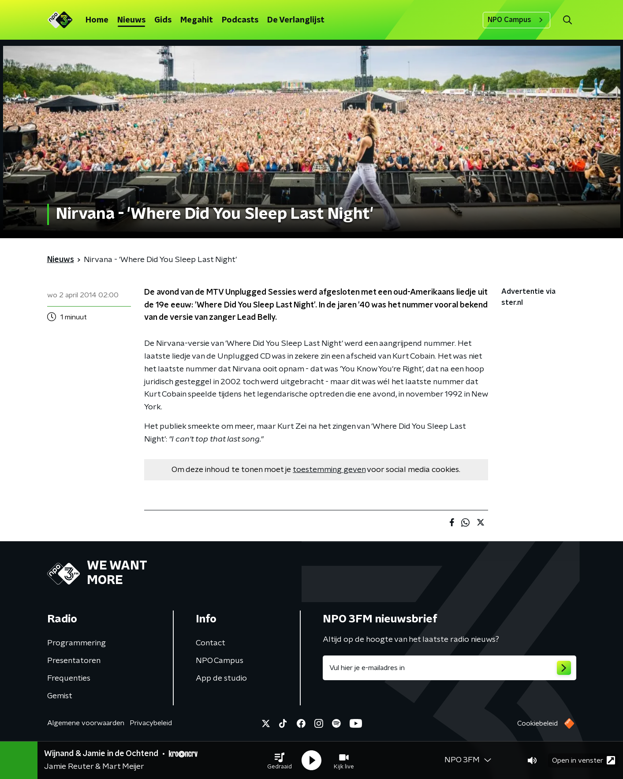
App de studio (221, 678)
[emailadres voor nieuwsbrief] (449, 667)
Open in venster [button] (583, 760)
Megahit (196, 20)
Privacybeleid (151, 723)
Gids (163, 20)
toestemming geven (329, 470)
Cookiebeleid (537, 723)
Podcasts (240, 20)
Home (97, 20)
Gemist (59, 696)
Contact (210, 643)
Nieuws (131, 20)
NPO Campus (516, 19)
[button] (279, 760)
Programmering (76, 643)
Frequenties (68, 678)
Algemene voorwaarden (85, 723)
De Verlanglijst (296, 20)
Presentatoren (74, 661)
